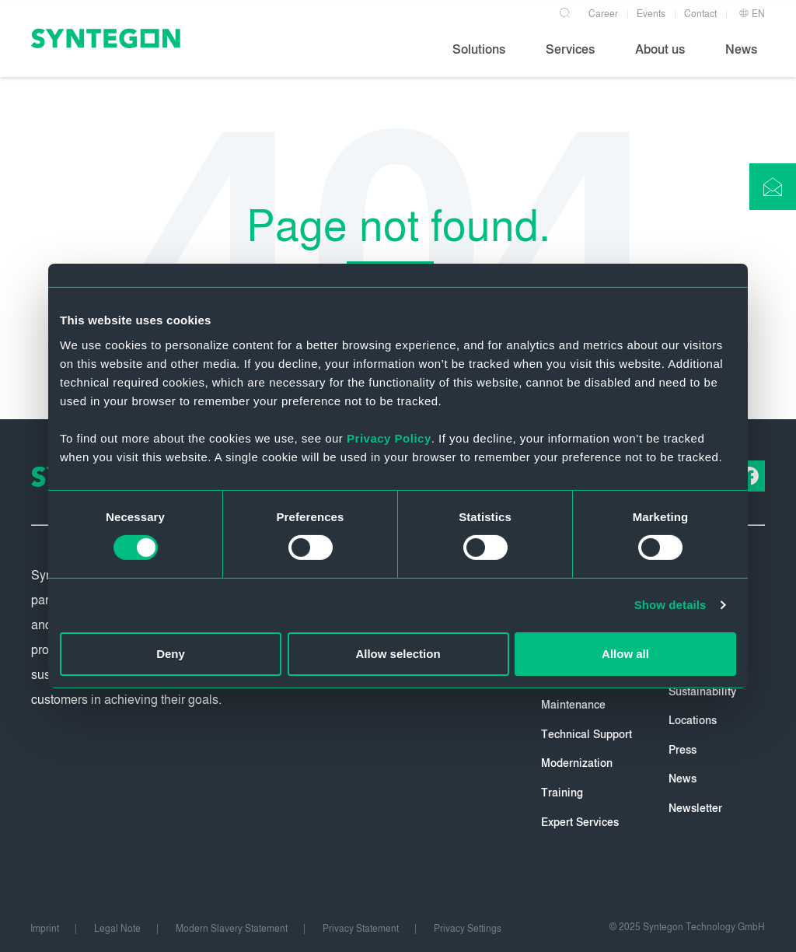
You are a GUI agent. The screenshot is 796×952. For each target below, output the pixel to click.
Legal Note (117, 928)
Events (651, 14)
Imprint (44, 928)
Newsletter (695, 808)
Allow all (625, 653)
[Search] (564, 11)
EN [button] (751, 14)
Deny (170, 653)
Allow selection (397, 653)
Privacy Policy (389, 437)
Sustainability (702, 691)
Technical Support (586, 734)
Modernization (577, 763)
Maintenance (573, 705)
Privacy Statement (361, 928)
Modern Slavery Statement (232, 928)
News (682, 779)
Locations (693, 720)
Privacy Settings (467, 928)
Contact (700, 14)
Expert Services (580, 822)
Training (562, 793)
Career (603, 14)
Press (682, 750)
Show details (670, 604)
